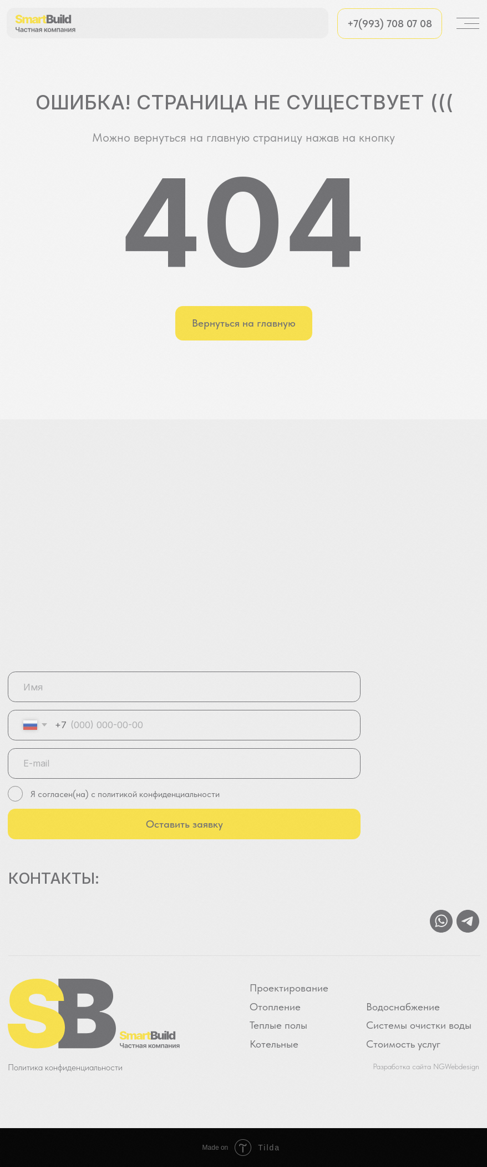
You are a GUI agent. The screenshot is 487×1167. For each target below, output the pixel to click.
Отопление (275, 1006)
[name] (184, 687)
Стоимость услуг (403, 1044)
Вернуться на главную (244, 323)
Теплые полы (278, 1025)
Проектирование (289, 987)
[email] (184, 763)
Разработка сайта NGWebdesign (426, 1066)
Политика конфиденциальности (65, 1067)
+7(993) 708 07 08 (389, 23)
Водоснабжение (403, 1006)
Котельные (274, 1044)
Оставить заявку (184, 824)
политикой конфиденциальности (157, 793)
